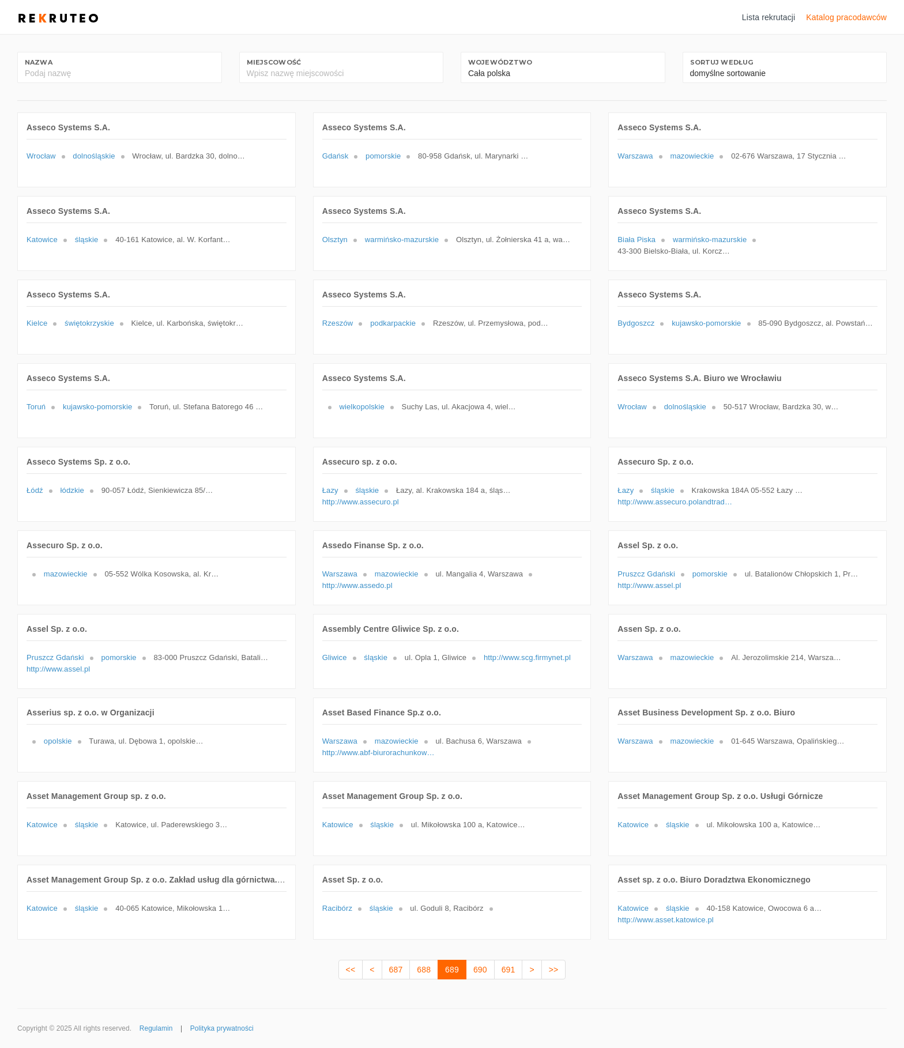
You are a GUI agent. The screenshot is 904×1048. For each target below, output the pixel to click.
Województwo (500, 62)
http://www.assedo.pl (357, 585)
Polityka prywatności (222, 1028)
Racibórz (337, 908)
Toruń (36, 406)
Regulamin (156, 1028)
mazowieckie (692, 156)
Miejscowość (274, 62)
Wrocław (41, 156)
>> (554, 969)
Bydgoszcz (635, 323)
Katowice (42, 239)
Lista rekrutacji (769, 17)
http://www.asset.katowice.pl (665, 919)
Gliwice (334, 657)
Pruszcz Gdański (646, 574)
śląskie (87, 239)
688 (424, 969)
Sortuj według (722, 62)
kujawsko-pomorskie (706, 323)
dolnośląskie (94, 156)
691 (508, 969)
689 (452, 969)
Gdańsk (335, 156)
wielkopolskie (361, 406)
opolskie (58, 741)
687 (396, 969)
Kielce (37, 323)
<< (351, 969)
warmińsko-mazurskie (402, 239)
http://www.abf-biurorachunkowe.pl (380, 752)
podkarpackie (393, 323)
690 (480, 969)
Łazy (330, 490)
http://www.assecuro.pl (360, 501)
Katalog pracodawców (846, 17)
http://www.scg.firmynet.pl (527, 657)
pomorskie (383, 156)
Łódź (35, 490)
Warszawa (635, 156)
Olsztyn (335, 239)
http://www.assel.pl (649, 585)
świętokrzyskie (89, 323)
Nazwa (38, 62)
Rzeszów (337, 323)
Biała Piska (636, 239)
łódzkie (72, 490)
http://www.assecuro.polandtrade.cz (675, 501)
